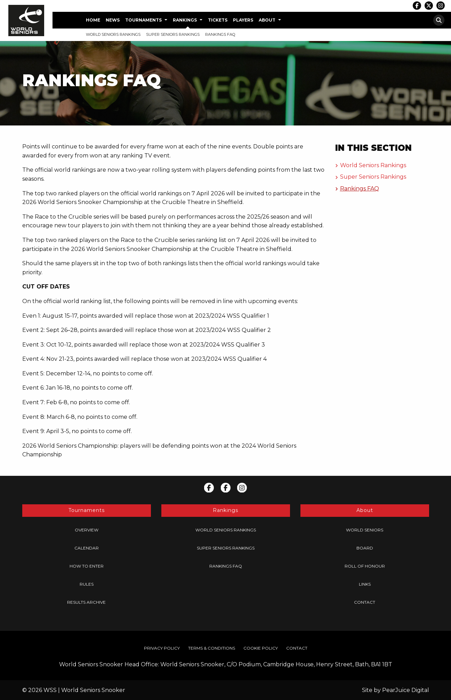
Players (243, 20)
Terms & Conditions (211, 648)
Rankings (185, 20)
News (113, 20)
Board (364, 548)
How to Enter (87, 566)
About (267, 20)
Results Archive (86, 602)
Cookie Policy (260, 648)
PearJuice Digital (405, 690)
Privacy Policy (162, 648)
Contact (364, 602)
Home (93, 20)
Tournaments (143, 20)
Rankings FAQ (220, 34)
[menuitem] (93, 20)
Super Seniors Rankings (173, 34)
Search (439, 20)
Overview (86, 529)
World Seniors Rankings (113, 34)
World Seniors (364, 529)
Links (365, 584)
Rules (87, 584)
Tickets (217, 20)
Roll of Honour (365, 566)
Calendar (86, 548)
